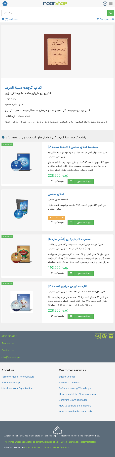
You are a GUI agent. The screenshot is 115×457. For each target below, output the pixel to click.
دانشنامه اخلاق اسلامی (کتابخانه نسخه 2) (73, 147)
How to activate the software (75, 406)
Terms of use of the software (17, 377)
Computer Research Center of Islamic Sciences (46, 447)
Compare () (105, 19)
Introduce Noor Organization (17, 388)
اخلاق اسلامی (56, 194)
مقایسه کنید (57, 181)
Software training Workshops (75, 388)
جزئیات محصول (83, 181)
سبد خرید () (9, 19)
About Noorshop (10, 383)
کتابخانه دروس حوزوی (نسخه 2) (67, 286)
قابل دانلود (7, 144)
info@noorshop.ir (11, 357)
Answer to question (69, 383)
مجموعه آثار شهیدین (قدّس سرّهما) (69, 239)
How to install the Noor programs (77, 394)
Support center (67, 377)
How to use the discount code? (76, 412)
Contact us (7, 350)
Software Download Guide (73, 400)
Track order (7, 343)
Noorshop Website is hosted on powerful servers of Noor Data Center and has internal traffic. (50, 442)
